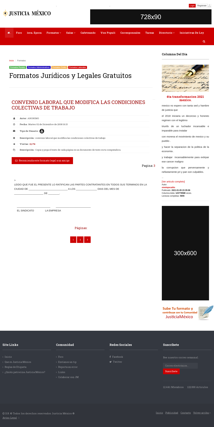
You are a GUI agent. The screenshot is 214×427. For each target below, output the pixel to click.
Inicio (11, 60)
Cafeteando (88, 32)
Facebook (116, 356)
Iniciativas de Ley (192, 32)
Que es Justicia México (18, 362)
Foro (19, 32)
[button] (204, 41)
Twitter (116, 361)
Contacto (185, 412)
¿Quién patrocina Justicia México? (25, 372)
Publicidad (171, 412)
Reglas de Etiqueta (15, 367)
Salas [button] (71, 32)
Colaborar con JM (68, 377)
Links (61, 372)
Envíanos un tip (67, 362)
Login (192, 5)
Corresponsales (130, 32)
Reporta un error (68, 367)
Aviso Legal (9, 417)
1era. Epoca (34, 32)
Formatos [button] (53, 32)
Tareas (149, 32)
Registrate (201, 5)
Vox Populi (107, 32)
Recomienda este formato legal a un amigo (42, 160)
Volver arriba (202, 412)
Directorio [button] (167, 32)
